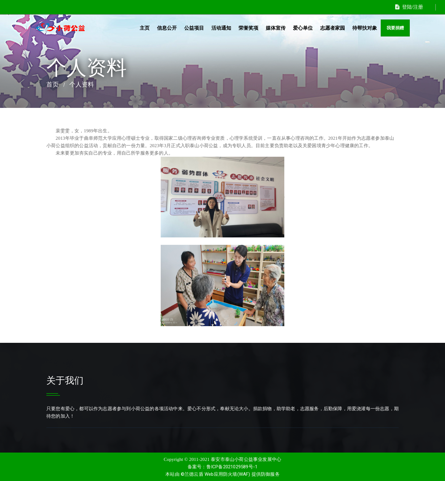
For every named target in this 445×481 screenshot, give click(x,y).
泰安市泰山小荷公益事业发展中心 (246, 459)
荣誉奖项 (248, 28)
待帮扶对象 (364, 28)
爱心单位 (303, 28)
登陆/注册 (409, 7)
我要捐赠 (395, 28)
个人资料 (81, 84)
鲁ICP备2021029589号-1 (232, 467)
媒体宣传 (276, 28)
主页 (145, 28)
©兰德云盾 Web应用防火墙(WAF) (215, 474)
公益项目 (194, 28)
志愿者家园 (332, 28)
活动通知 (221, 28)
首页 (52, 84)
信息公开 (167, 28)
